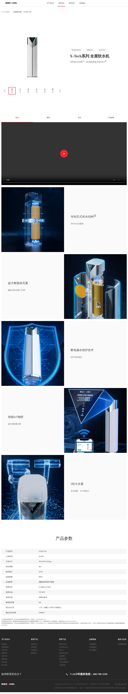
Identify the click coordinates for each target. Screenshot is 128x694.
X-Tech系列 (5, 12)
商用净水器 (62, 646)
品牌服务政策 (122, 646)
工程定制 (62, 667)
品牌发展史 (5, 649)
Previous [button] (4, 90)
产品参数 (111, 118)
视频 (17, 118)
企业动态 (4, 664)
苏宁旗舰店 (93, 652)
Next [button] (60, 90)
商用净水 (72, 3)
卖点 (79, 118)
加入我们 (4, 667)
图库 (48, 118)
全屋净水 (34, 649)
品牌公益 (4, 661)
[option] (32, 57)
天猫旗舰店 (93, 646)
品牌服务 (82, 3)
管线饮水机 (62, 661)
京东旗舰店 (93, 649)
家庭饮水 (34, 655)
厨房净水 (34, 646)
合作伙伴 (4, 658)
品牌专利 (4, 655)
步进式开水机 (63, 655)
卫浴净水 (34, 652)
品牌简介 (4, 646)
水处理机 (62, 658)
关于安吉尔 (50, 3)
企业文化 (4, 652)
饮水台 (61, 652)
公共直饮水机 (63, 649)
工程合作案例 (63, 664)
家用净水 (61, 3)
